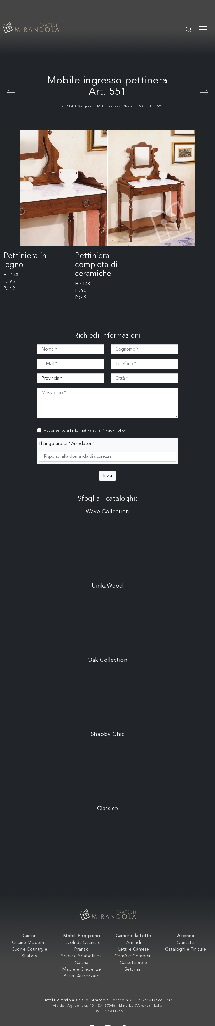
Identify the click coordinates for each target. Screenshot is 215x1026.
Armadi (133, 943)
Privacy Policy (114, 430)
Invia (107, 476)
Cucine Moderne (29, 943)
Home (59, 106)
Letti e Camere (133, 949)
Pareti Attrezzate (81, 976)
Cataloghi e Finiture (185, 949)
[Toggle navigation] (203, 29)
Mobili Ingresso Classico (116, 106)
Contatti (185, 943)
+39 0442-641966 (107, 1011)
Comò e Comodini (133, 956)
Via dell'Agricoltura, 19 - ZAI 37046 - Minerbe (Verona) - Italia (107, 1006)
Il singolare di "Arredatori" (67, 444)
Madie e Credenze (81, 969)
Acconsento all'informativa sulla (85, 430)
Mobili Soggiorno (80, 106)
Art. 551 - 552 (150, 106)
